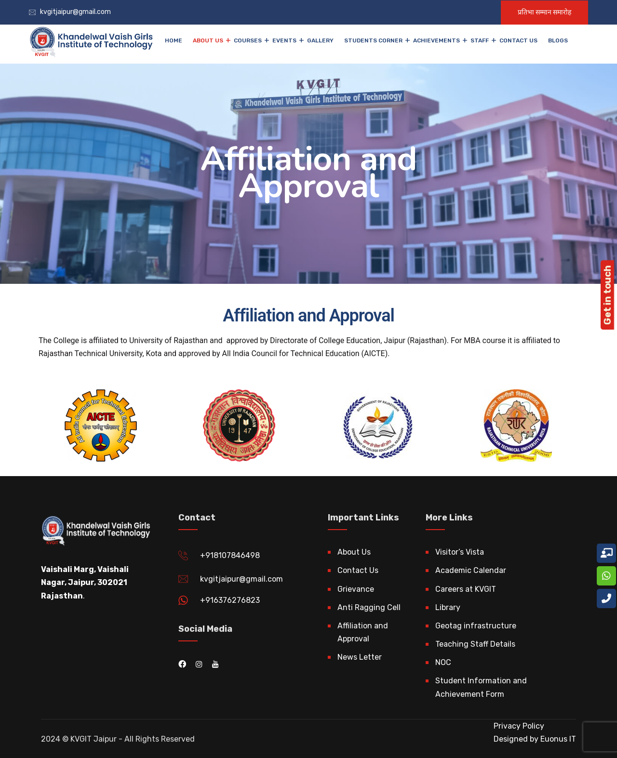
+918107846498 (230, 555)
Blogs (558, 40)
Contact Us (518, 40)
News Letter (359, 657)
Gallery (320, 40)
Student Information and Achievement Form (481, 687)
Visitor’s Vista (459, 552)
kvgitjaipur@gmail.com (75, 12)
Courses (248, 40)
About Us (208, 40)
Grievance (355, 589)
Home (173, 40)
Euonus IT (557, 739)
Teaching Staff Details (475, 644)
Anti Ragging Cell (369, 607)
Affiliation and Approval (362, 632)
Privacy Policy (519, 726)
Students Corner (373, 40)
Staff (479, 40)
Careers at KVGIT (465, 589)
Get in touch (607, 295)
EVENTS (284, 40)
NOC (443, 662)
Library (447, 607)
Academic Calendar (470, 570)
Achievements (436, 40)
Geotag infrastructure (475, 625)
